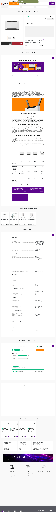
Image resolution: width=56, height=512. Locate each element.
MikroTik (14, 6)
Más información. (28, 508)
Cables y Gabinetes (6, 448)
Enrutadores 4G (41, 6)
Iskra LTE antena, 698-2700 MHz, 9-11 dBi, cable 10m (4, 220)
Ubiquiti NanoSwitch (36, 443)
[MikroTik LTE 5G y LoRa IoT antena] (14, 425)
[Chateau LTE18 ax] (42, 153)
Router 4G (40, 47)
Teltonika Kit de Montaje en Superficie (39, 449)
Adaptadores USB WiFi (22, 444)
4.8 (3, 428)
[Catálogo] (14, 3)
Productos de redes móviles (28, 6)
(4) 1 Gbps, (37, 283)
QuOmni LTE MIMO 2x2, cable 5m (22, 220)
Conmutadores (21, 443)
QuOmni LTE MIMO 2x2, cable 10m (31, 220)
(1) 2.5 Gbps (40, 283)
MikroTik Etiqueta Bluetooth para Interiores (39, 445)
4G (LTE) (40, 240)
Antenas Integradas (22, 445)
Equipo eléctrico (6, 444)
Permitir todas (50, 510)
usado (32, 23)
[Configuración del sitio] (12, 1)
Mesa (36, 317)
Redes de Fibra (6, 445)
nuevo (28, 23)
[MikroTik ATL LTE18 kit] (22, 425)
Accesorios (20, 448)
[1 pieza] (42, 19)
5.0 (11, 428)
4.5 (29, 16)
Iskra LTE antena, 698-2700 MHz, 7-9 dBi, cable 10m (13, 220)
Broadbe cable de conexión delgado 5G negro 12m (40, 448)
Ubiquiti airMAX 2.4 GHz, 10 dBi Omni (38, 444)
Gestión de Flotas (6, 449)
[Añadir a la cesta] (8, 436)
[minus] (40, 19)
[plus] (45, 19)
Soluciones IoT (6, 443)
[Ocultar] (53, 58)
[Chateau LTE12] (35, 153)
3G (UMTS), (37, 240)
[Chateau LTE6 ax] (21, 153)
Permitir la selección (41, 510)
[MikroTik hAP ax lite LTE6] (31, 425)
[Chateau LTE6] (28, 153)
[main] (4, 3)
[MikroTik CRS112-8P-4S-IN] (5, 425)
